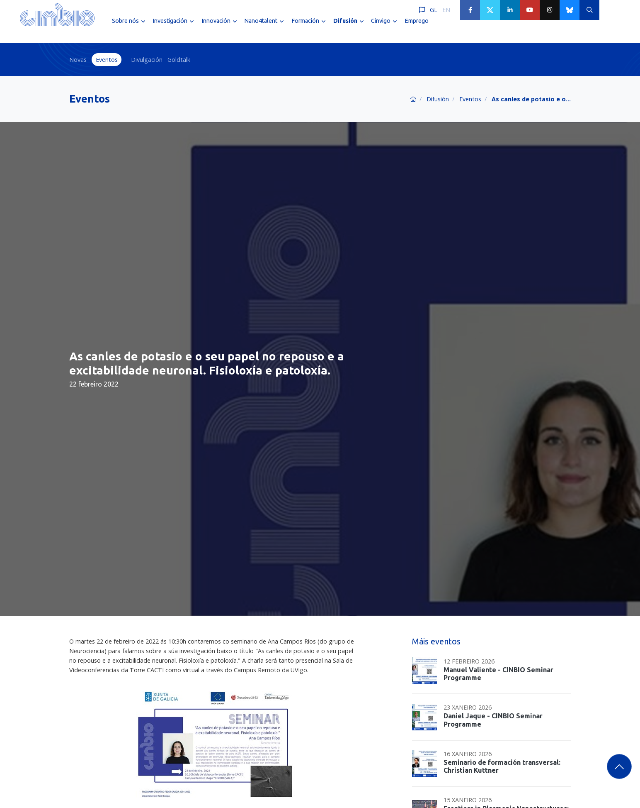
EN (446, 10)
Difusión (438, 99)
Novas (78, 60)
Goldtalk (178, 60)
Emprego (417, 28)
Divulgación (146, 60)
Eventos (107, 60)
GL (433, 10)
